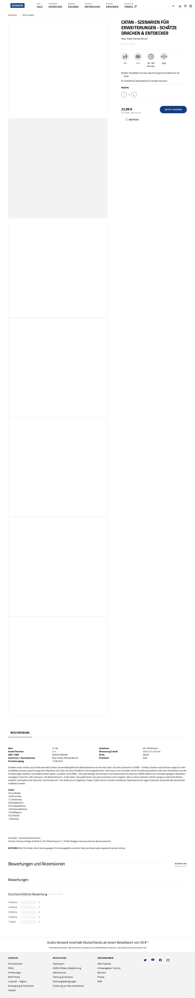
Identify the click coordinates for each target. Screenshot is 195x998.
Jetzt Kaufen (173, 109)
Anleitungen (14, 972)
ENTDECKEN (55, 7)
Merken (132, 119)
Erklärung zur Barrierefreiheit (68, 986)
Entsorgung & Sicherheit (21, 986)
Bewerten (181, 863)
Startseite (12, 15)
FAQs (11, 968)
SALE (40, 7)
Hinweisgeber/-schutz (109, 968)
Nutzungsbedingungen (64, 981)
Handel (12, 990)
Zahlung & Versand (63, 977)
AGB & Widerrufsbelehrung (67, 968)
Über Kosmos (104, 963)
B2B (100, 981)
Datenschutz (59, 972)
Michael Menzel (140, 38)
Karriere (102, 972)
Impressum (58, 963)
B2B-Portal (14, 977)
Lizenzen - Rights (17, 981)
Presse (101, 977)
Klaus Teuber (126, 38)
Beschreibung (20, 733)
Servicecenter (15, 963)
